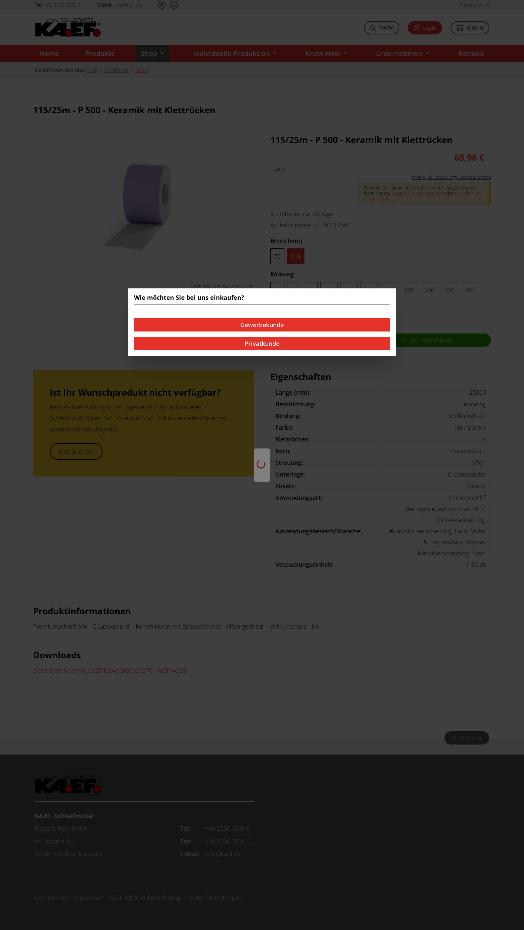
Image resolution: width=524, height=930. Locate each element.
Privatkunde (262, 344)
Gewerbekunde (262, 325)
